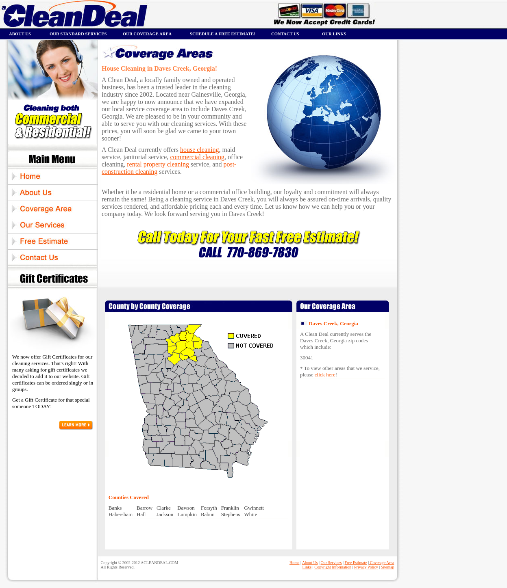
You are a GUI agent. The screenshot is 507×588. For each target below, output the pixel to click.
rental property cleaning (158, 164)
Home (294, 562)
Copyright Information (332, 567)
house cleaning (199, 149)
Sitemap (387, 567)
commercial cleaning (197, 156)
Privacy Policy (366, 567)
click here (325, 375)
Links (306, 567)
